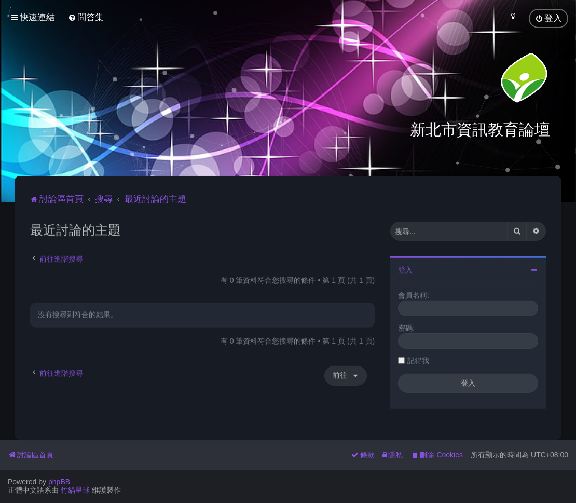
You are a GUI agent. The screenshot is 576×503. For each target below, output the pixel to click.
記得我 (418, 359)
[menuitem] (85, 17)
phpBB (59, 481)
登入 (405, 269)
